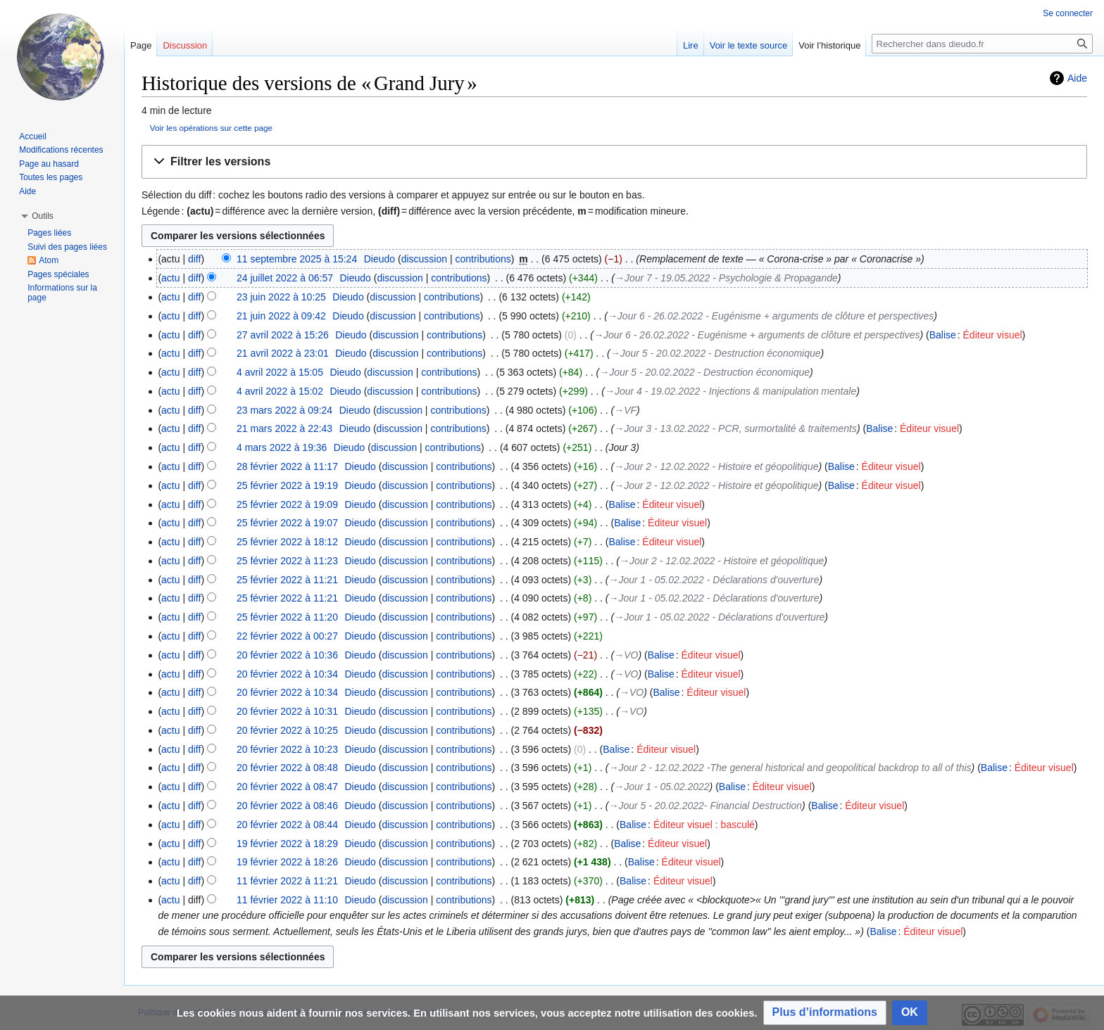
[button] (614, 162)
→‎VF (625, 410)
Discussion (185, 45)
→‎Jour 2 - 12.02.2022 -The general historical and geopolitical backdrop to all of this (789, 767)
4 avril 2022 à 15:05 (280, 372)
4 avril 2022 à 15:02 (280, 391)
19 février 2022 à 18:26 (287, 861)
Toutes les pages (50, 177)
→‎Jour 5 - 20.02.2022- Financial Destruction (705, 805)
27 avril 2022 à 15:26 (283, 335)
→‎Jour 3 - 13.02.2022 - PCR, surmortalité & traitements (735, 428)
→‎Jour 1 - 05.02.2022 (661, 786)
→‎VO (626, 655)
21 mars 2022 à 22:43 (284, 428)
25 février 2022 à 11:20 (287, 617)
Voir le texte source (749, 45)
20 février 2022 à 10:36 (287, 655)
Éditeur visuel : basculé (704, 824)
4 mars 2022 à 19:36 (282, 447)
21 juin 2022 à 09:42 (281, 316)
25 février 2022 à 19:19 (287, 485)
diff (194, 259)
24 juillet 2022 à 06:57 (285, 278)
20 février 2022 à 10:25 (287, 730)
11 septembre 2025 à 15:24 (297, 259)
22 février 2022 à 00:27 (287, 636)
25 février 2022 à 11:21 (287, 579)
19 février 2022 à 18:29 (287, 843)
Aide (1077, 78)
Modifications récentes (61, 150)
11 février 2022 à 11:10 (287, 899)
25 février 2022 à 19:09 (287, 504)
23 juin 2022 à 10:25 (281, 297)
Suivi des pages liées (67, 247)
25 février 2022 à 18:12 (287, 541)
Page (140, 45)
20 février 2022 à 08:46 (287, 805)
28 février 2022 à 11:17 (287, 466)
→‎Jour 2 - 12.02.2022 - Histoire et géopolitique (716, 466)
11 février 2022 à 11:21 (287, 880)
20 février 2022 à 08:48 (287, 767)
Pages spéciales (58, 274)
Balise (942, 335)
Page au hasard (49, 164)
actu (170, 278)
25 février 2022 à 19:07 (287, 522)
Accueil (32, 136)
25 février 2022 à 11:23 (287, 560)
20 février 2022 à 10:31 (287, 711)
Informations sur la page (62, 293)
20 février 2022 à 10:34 (287, 674)
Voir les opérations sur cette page (211, 127)
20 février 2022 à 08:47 (287, 786)
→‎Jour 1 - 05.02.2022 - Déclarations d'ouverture (713, 579)
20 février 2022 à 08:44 (287, 824)
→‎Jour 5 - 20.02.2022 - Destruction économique (715, 353)
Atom (48, 260)
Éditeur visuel (992, 335)
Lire (690, 45)
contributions (482, 259)
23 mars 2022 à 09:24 (284, 410)
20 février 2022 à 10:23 (287, 749)
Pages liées (49, 233)
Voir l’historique (829, 45)
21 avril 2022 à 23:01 (283, 353)
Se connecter (1068, 13)
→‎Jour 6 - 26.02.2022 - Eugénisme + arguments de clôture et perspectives (771, 316)
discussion (424, 259)
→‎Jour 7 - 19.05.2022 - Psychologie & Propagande (726, 278)
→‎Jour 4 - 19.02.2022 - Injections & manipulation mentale (730, 391)
